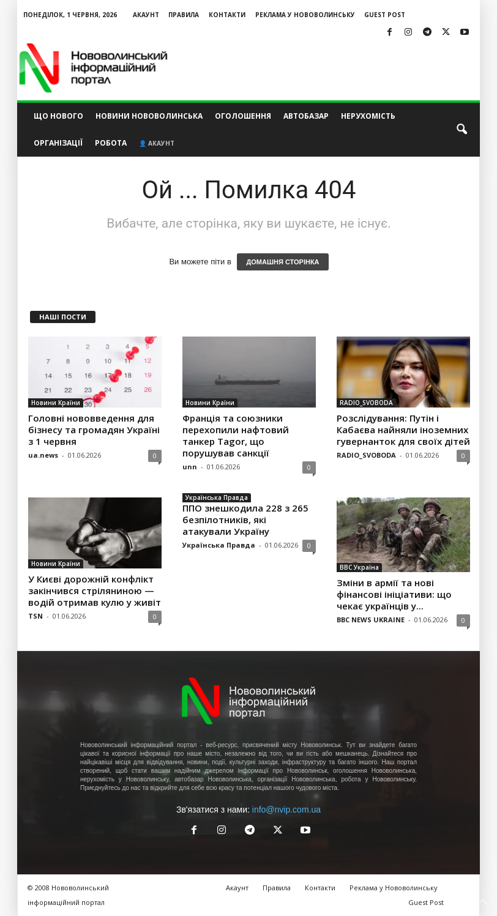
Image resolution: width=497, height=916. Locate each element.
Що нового (58, 116)
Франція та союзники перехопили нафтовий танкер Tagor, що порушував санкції (235, 435)
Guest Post (384, 14)
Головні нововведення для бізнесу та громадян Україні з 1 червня (94, 429)
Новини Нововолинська (149, 116)
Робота (111, 143)
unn (189, 466)
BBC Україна (359, 567)
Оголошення (243, 116)
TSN (35, 615)
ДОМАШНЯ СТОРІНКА (282, 262)
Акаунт (146, 14)
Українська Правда (216, 497)
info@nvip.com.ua (286, 809)
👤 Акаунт (156, 143)
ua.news (43, 455)
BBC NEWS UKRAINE (371, 619)
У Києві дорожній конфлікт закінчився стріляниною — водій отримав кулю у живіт (94, 590)
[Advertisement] (324, 68)
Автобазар (306, 116)
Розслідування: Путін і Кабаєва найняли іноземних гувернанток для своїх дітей (403, 429)
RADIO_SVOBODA (366, 402)
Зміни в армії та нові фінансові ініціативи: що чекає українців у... (394, 594)
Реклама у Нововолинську (305, 14)
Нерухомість (368, 116)
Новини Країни (55, 402)
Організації (58, 143)
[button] (461, 129)
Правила (183, 14)
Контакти (227, 14)
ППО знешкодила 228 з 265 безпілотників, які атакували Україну (245, 519)
